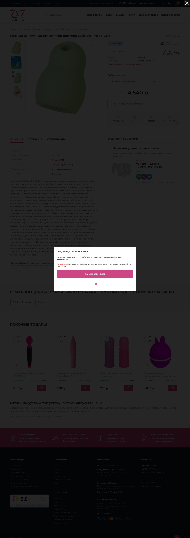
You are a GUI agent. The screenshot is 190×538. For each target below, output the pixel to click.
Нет (95, 284)
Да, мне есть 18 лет (95, 274)
